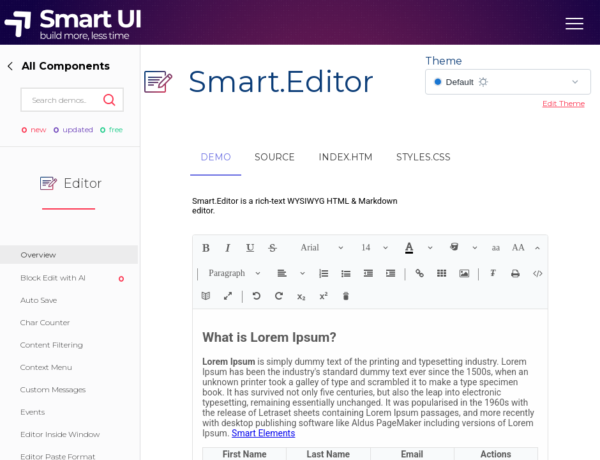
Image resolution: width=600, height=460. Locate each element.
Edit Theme (564, 103)
